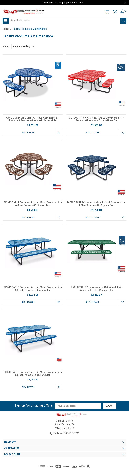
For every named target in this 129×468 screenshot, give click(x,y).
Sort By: (6, 46)
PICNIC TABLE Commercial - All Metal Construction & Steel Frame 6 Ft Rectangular (33, 288)
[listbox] (23, 46)
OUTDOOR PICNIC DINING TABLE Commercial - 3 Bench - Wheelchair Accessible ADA (96, 119)
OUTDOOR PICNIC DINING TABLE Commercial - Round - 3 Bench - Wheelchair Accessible (32, 119)
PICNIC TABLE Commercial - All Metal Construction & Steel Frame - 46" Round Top (33, 204)
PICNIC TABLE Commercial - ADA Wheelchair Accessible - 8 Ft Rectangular (96, 288)
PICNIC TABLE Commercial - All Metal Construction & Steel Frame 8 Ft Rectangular (33, 373)
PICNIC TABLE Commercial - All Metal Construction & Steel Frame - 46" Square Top (96, 204)
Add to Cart (28, 132)
